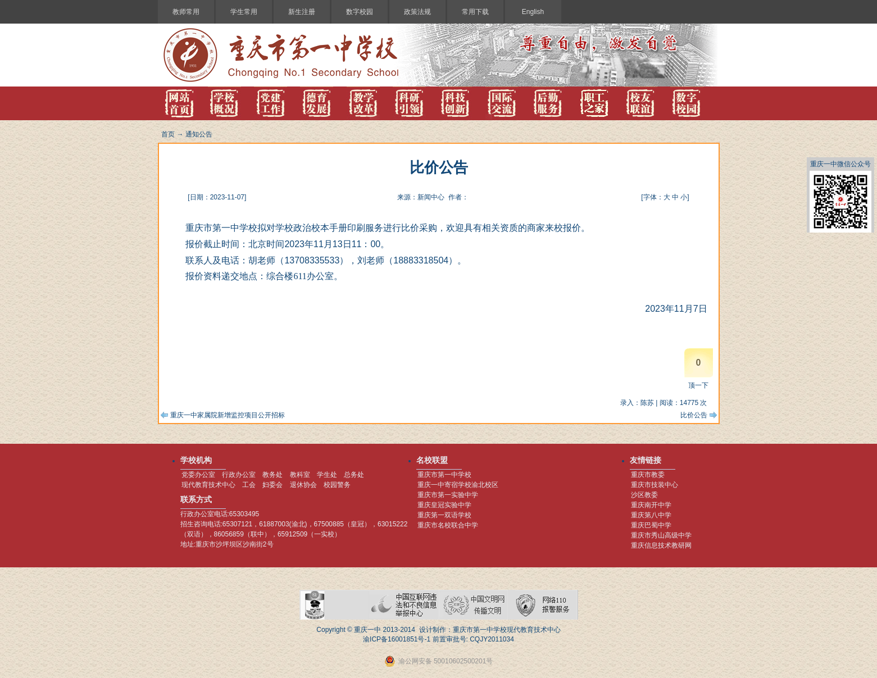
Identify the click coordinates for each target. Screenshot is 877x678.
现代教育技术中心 (208, 485)
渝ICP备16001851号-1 (396, 639)
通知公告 (198, 134)
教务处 (272, 475)
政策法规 (417, 12)
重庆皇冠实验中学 (444, 505)
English (533, 12)
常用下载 (475, 12)
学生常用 (243, 12)
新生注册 (301, 12)
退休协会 (303, 485)
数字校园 (359, 12)
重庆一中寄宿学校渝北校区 (457, 485)
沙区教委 (644, 495)
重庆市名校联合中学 (447, 525)
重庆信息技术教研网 (661, 545)
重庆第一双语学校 (444, 515)
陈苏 (647, 403)
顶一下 (698, 385)
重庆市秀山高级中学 (661, 535)
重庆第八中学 (651, 515)
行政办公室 (239, 475)
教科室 (300, 475)
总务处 (354, 475)
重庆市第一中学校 (444, 475)
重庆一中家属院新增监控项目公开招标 (227, 415)
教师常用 (185, 12)
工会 (249, 485)
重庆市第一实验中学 (447, 495)
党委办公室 (198, 475)
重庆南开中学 (651, 505)
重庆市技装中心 (654, 485)
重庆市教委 (648, 475)
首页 (168, 134)
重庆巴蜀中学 (651, 525)
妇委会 (272, 485)
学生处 (327, 475)
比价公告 (693, 415)
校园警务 (337, 485)
